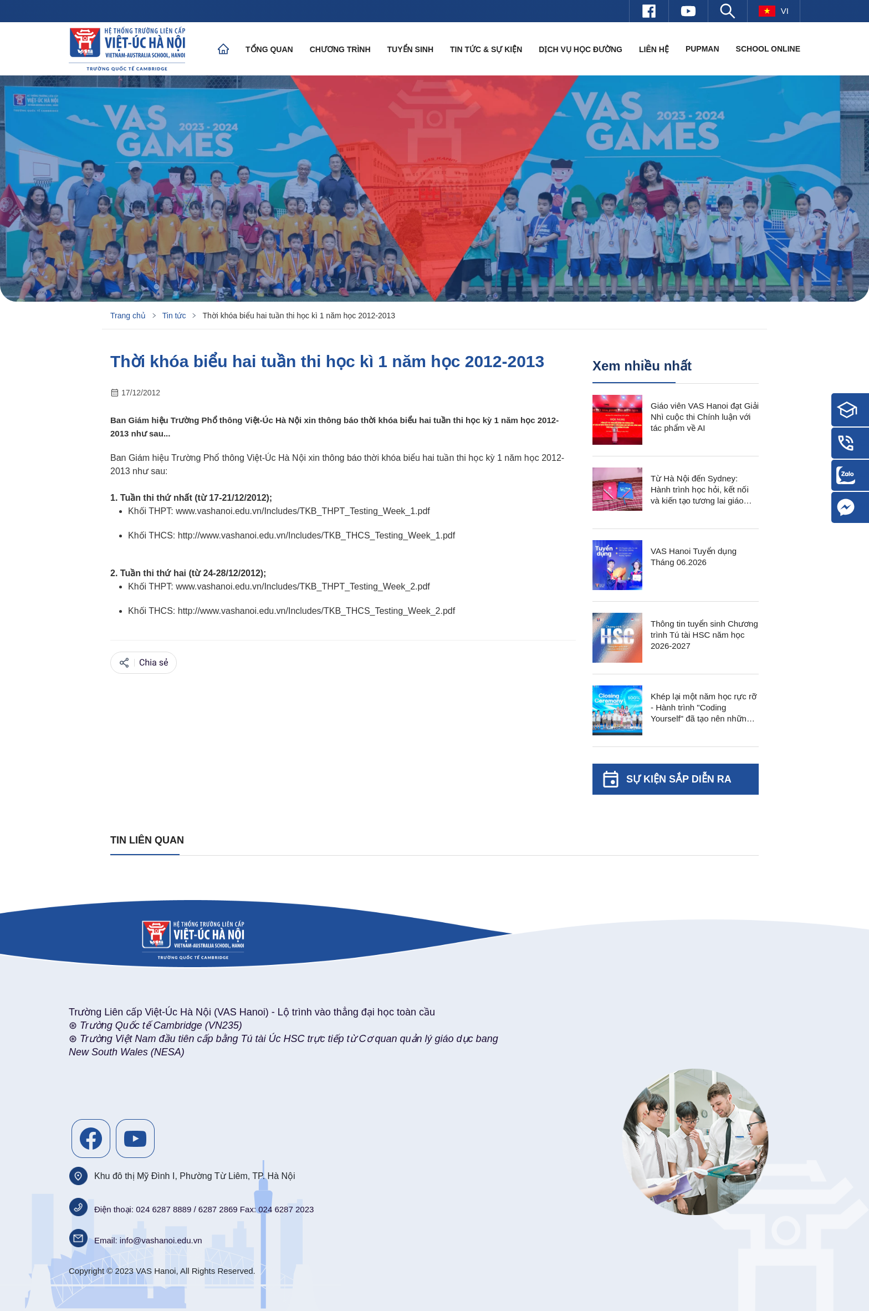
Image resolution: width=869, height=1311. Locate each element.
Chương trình (340, 49)
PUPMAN (702, 48)
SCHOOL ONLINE (768, 48)
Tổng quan (269, 49)
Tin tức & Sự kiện (486, 49)
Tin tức (174, 315)
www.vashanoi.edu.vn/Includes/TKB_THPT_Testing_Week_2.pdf (303, 586)
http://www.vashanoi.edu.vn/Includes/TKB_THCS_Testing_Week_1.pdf (316, 535)
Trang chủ (128, 315)
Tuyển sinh (410, 49)
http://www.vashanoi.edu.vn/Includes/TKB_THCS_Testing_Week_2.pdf (316, 611)
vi (774, 11)
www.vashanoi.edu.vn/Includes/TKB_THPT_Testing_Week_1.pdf (303, 511)
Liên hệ (654, 49)
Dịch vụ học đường (580, 49)
